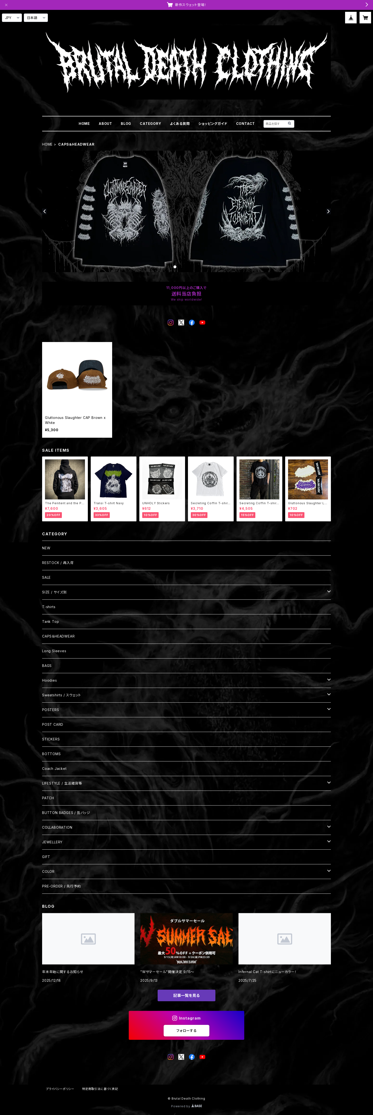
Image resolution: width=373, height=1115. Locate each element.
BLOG (126, 123)
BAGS (47, 666)
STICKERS (51, 739)
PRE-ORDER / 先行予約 (61, 886)
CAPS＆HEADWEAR (58, 636)
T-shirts (48, 607)
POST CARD (52, 724)
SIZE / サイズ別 (54, 592)
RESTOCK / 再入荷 (58, 563)
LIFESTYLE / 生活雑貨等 (62, 783)
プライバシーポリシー (60, 1089)
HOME (84, 123)
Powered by (186, 1106)
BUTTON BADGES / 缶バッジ (66, 813)
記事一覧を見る (186, 995)
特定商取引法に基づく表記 (100, 1089)
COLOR (48, 871)
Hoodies (49, 680)
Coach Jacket (54, 768)
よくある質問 (180, 123)
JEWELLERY (52, 842)
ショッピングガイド (212, 123)
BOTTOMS (51, 754)
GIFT (46, 857)
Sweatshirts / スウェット (61, 695)
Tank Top (50, 621)
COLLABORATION (57, 827)
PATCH (48, 798)
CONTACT (245, 123)
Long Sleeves (54, 651)
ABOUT (105, 123)
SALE (46, 577)
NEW (46, 548)
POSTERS (50, 710)
